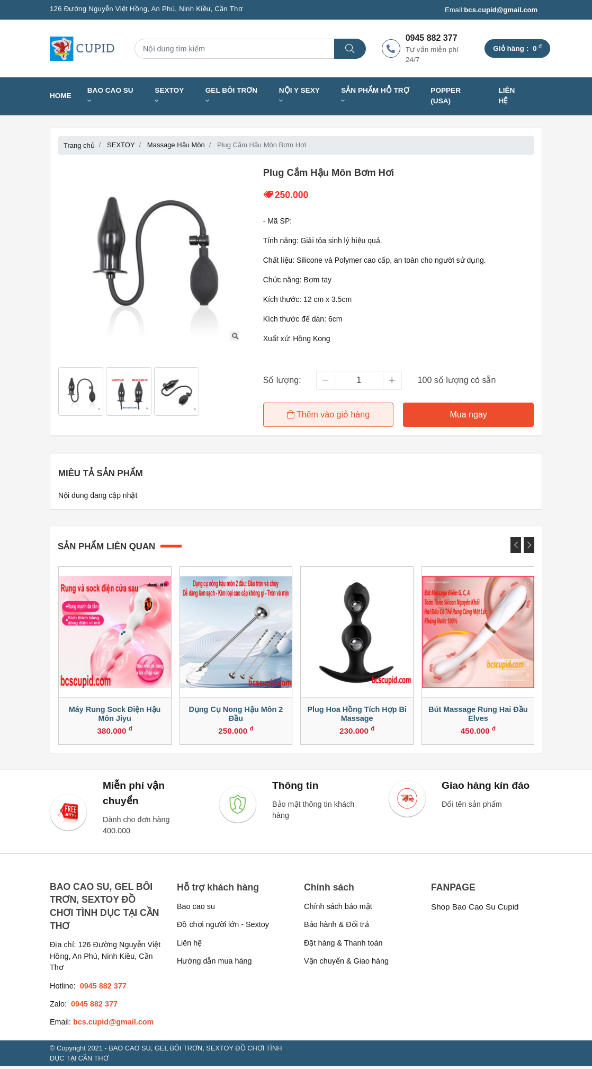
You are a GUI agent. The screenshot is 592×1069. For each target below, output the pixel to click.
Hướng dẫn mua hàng (214, 964)
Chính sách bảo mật (338, 909)
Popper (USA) (445, 95)
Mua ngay (468, 414)
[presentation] (515, 544)
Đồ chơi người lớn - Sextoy (223, 927)
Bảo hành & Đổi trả (336, 927)
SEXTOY (169, 95)
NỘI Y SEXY (299, 95)
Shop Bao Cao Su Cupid (475, 909)
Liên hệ (506, 95)
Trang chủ (79, 145)
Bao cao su (196, 909)
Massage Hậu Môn (176, 145)
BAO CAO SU (110, 95)
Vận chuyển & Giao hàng (346, 964)
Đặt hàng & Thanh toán (343, 946)
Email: (491, 10)
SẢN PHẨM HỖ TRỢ (375, 95)
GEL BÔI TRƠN (231, 95)
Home (60, 96)
